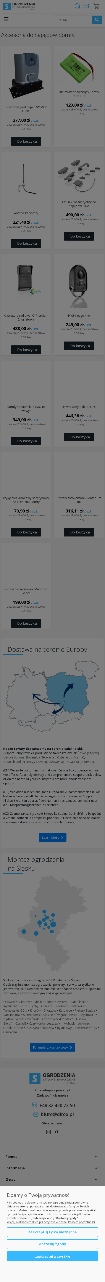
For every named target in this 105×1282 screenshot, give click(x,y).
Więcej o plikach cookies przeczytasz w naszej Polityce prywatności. (51, 1222)
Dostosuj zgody (52, 1244)
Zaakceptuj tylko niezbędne (52, 1232)
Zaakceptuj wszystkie (52, 1256)
